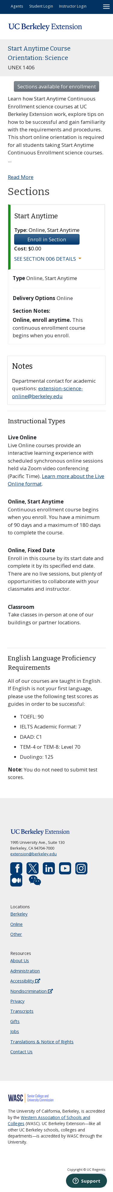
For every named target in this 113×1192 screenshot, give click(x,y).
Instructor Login (72, 6)
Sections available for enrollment (56, 86)
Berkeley (18, 914)
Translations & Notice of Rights (42, 1042)
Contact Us (21, 1052)
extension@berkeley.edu (33, 854)
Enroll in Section (46, 239)
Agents (17, 6)
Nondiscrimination (31, 991)
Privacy (17, 1001)
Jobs (14, 1031)
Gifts (15, 1021)
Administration (25, 971)
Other (16, 934)
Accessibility (25, 981)
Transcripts (21, 1011)
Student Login (41, 6)
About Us (19, 960)
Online (16, 924)
